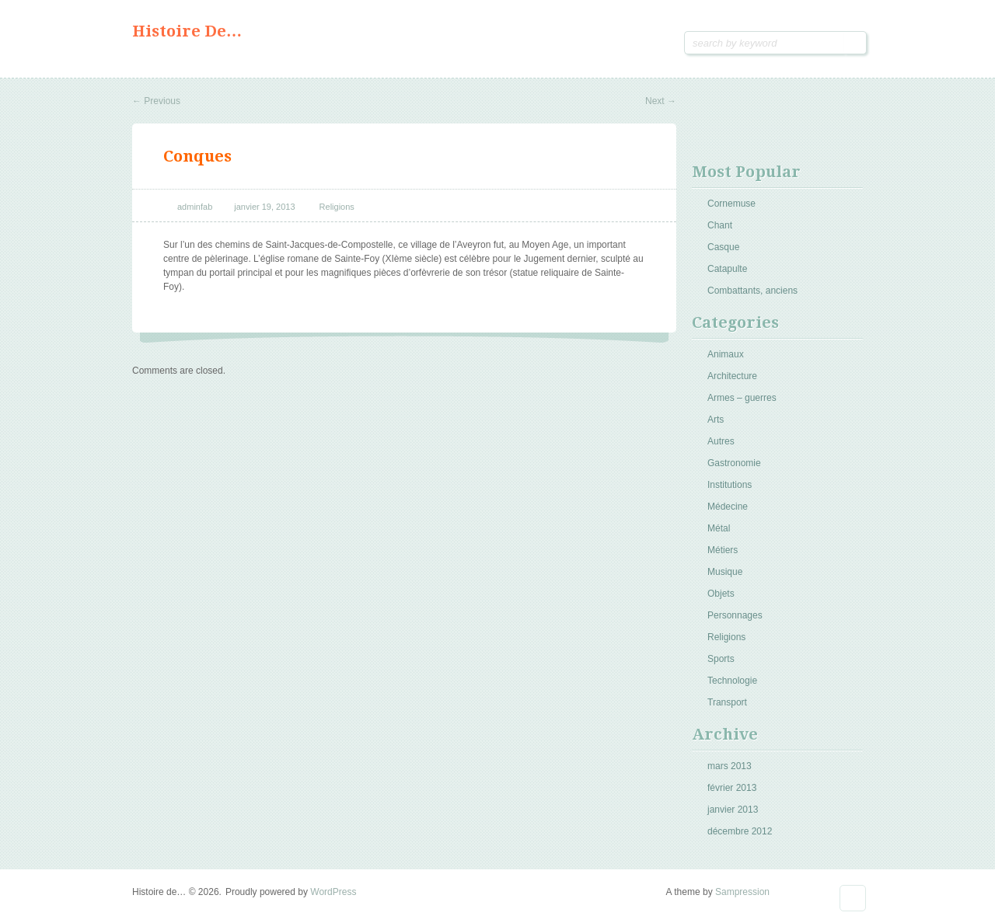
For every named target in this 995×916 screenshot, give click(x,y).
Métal (718, 528)
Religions (336, 206)
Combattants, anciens (752, 290)
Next (660, 101)
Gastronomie (734, 463)
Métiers (722, 550)
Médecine (727, 506)
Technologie (732, 680)
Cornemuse (731, 203)
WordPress (333, 891)
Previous (156, 101)
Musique (724, 571)
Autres (721, 441)
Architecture (732, 376)
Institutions (729, 484)
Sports (721, 658)
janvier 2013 (732, 809)
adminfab (194, 206)
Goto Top (853, 898)
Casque (723, 247)
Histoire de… (187, 31)
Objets (721, 593)
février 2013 (731, 787)
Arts (715, 419)
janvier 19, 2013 (264, 206)
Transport (727, 702)
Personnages (735, 615)
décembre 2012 (739, 831)
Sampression (742, 891)
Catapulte (727, 268)
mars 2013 (729, 766)
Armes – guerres (742, 397)
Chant (719, 225)
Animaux (725, 354)
